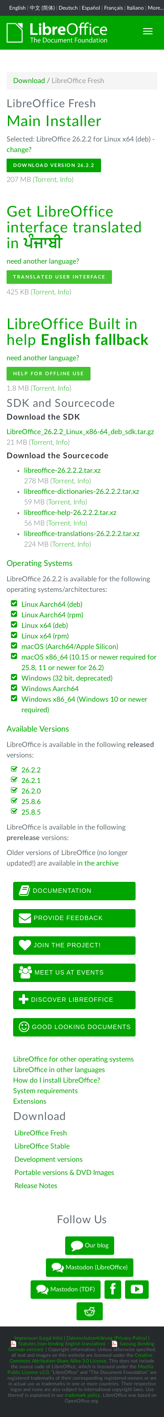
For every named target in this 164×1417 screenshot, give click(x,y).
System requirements (46, 1090)
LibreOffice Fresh (40, 1133)
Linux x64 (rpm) (45, 636)
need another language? (43, 261)
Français (113, 8)
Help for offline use (48, 373)
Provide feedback (61, 918)
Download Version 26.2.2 (53, 165)
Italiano (135, 8)
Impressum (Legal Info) (38, 1338)
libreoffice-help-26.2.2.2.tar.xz (70, 512)
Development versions (48, 1159)
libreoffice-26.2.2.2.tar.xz (62, 470)
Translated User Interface (59, 277)
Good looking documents (75, 1027)
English (17, 8)
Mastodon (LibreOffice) (90, 1267)
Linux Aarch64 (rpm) (52, 615)
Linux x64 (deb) (44, 625)
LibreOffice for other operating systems (73, 1059)
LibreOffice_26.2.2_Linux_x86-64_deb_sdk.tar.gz (80, 431)
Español (91, 8)
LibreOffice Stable (42, 1146)
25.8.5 (31, 812)
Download (29, 80)
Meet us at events (61, 973)
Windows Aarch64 (50, 688)
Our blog (89, 1245)
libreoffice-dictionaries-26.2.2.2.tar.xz (81, 491)
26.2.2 (31, 770)
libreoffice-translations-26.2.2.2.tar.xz (82, 533)
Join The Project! (60, 945)
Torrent (45, 179)
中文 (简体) (42, 8)
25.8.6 (31, 801)
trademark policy (82, 1395)
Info (66, 179)
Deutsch (68, 8)
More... (156, 8)
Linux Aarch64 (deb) (51, 604)
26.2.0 (31, 791)
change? (19, 149)
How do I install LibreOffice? (56, 1080)
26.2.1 (31, 780)
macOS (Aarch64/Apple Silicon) (69, 646)
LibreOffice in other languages (59, 1069)
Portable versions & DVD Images (64, 1172)
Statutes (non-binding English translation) (61, 1343)
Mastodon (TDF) (65, 1289)
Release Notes (35, 1185)
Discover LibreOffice (66, 1000)
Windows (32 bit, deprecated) (66, 678)
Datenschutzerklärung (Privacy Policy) (106, 1338)
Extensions (29, 1101)
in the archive (98, 863)
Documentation (55, 891)
